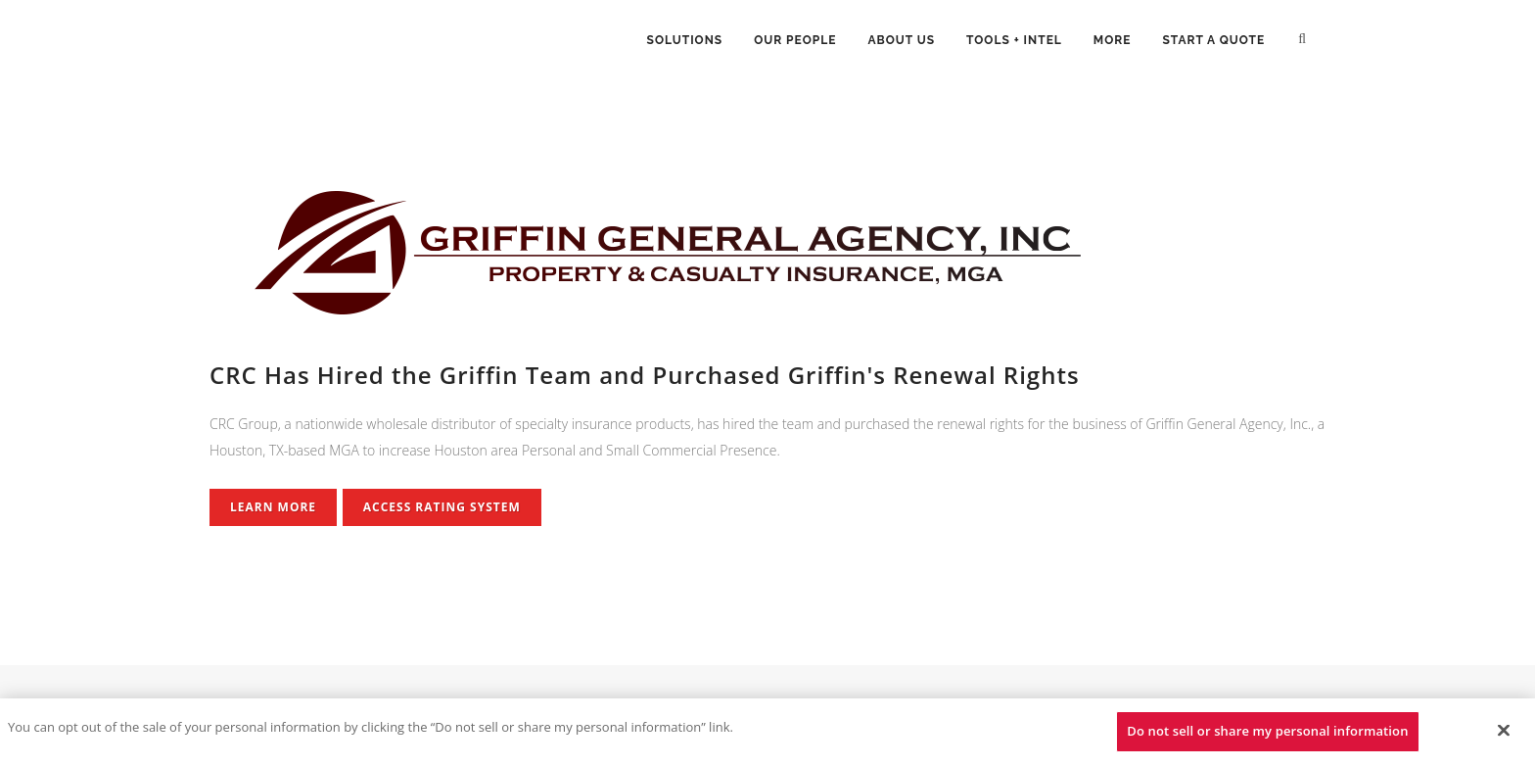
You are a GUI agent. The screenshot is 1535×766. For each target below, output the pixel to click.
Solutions (685, 40)
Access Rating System (442, 507)
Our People (795, 40)
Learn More (273, 507)
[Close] (1503, 729)
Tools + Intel (1014, 40)
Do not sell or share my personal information (1267, 731)
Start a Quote (1214, 40)
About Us (901, 40)
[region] (767, 732)
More (1112, 40)
